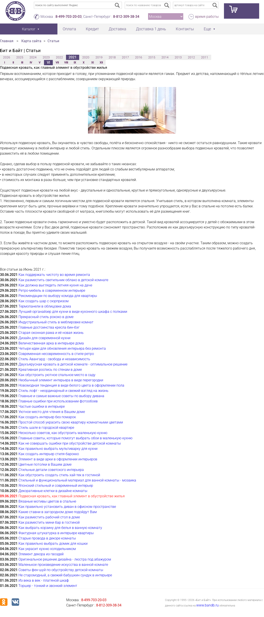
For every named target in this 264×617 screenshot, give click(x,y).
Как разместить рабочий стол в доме (49, 517)
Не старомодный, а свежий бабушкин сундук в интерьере (65, 575)
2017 (125, 57)
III (22, 62)
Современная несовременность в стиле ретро (56, 354)
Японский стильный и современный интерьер (55, 485)
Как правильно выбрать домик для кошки (53, 543)
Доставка (117, 29)
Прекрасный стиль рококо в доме (45, 317)
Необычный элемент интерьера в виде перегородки (60, 380)
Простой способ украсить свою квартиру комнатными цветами (70, 422)
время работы (207, 16)
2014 (165, 57)
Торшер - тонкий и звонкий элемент (47, 586)
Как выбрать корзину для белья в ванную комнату (60, 528)
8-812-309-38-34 (126, 16)
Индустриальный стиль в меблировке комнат (56, 322)
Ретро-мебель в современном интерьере (51, 290)
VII (57, 62)
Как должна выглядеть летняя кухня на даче (55, 285)
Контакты (185, 29)
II (13, 62)
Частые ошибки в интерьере (41, 406)
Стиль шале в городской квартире (46, 427)
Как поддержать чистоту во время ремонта (54, 275)
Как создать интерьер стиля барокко (48, 454)
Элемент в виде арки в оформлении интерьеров (57, 459)
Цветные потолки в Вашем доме (45, 464)
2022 (59, 57)
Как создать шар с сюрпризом (43, 301)
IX (75, 62)
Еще (207, 29)
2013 (178, 57)
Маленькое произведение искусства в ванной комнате (63, 565)
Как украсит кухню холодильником (47, 549)
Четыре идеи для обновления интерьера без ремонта (62, 348)
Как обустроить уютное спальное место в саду (56, 375)
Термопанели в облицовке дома (44, 306)
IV (31, 62)
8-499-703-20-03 (68, 16)
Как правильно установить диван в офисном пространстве (67, 507)
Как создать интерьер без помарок (47, 417)
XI (92, 62)
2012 (191, 57)
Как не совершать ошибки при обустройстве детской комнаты (69, 443)
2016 (138, 57)
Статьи (53, 41)
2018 (112, 57)
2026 (6, 57)
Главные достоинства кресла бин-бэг (49, 327)
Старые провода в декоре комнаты (47, 538)
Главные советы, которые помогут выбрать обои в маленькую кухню (75, 438)
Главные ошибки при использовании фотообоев (58, 401)
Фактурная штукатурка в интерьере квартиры (56, 533)
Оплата (69, 29)
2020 (85, 57)
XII (101, 62)
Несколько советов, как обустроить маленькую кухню (62, 433)
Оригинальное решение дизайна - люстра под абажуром (64, 559)
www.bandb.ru (207, 605)
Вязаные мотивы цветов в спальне (47, 501)
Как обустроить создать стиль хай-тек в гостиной (59, 475)
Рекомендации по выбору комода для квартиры (57, 296)
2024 (33, 57)
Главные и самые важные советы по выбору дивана (61, 396)
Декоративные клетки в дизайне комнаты (52, 491)
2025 (19, 57)
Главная (6, 41)
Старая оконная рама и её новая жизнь (51, 333)
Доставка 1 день (151, 29)
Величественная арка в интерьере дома (51, 343)
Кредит (92, 29)
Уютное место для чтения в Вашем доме (51, 412)
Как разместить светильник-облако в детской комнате (63, 280)
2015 (151, 57)
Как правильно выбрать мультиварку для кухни (57, 449)
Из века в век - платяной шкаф (43, 580)
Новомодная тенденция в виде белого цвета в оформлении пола (71, 385)
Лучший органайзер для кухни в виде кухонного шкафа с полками (72, 311)
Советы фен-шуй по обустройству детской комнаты (60, 570)
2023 (46, 57)
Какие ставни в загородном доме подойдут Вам (57, 512)
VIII (66, 62)
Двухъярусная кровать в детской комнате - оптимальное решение (72, 364)
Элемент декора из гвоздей (41, 554)
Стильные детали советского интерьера (51, 470)
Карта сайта (31, 41)
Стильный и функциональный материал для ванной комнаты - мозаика (77, 480)
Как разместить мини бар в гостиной (49, 522)
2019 (99, 57)
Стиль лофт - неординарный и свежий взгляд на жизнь (63, 391)
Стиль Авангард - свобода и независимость (54, 359)
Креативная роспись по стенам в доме (50, 369)
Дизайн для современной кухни (44, 338)
